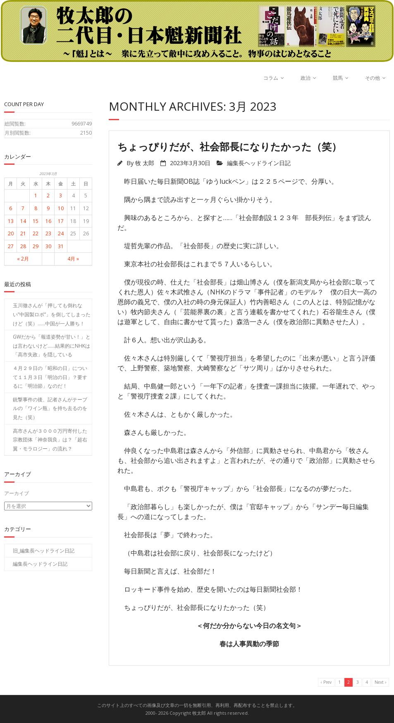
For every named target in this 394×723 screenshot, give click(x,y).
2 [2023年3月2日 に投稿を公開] (48, 195)
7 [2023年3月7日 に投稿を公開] (22, 208)
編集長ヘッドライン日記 (259, 163)
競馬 (338, 77)
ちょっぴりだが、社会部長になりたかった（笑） (229, 146)
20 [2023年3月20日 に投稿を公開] (11, 233)
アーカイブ (16, 493)
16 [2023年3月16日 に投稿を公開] (48, 221)
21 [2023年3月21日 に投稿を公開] (23, 233)
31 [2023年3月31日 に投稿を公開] (61, 246)
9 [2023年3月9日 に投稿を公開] (48, 208)
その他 (372, 77)
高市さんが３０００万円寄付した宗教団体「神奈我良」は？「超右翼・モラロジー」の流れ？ (50, 439)
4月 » (73, 258)
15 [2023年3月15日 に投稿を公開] (35, 221)
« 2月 (23, 258)
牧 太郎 (144, 163)
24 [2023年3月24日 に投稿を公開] (61, 233)
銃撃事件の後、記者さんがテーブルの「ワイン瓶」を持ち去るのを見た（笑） (50, 408)
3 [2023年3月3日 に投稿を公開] (60, 195)
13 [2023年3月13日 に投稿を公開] (11, 221)
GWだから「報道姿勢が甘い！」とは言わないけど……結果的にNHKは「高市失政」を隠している (52, 345)
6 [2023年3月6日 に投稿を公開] (10, 208)
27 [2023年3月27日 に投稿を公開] (11, 246)
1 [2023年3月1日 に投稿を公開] (35, 195)
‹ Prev (326, 682)
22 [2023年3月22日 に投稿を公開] (35, 233)
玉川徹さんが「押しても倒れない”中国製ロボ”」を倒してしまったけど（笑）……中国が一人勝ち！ (52, 314)
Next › (380, 682)
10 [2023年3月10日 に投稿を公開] (61, 208)
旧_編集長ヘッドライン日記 (43, 550)
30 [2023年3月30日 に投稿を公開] (48, 246)
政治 (305, 77)
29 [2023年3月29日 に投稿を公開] (35, 246)
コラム (270, 77)
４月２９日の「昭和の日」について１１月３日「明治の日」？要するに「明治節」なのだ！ (50, 377)
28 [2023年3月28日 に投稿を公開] (23, 246)
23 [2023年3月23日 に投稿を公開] (48, 233)
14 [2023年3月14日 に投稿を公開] (23, 221)
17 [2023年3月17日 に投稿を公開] (61, 221)
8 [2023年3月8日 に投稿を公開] (35, 208)
